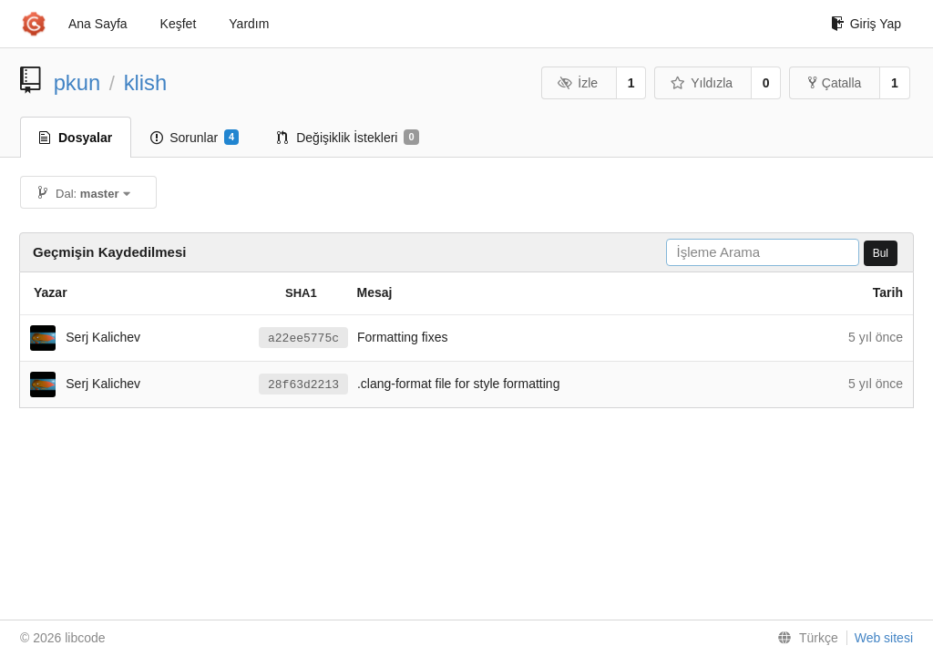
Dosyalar (75, 137)
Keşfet (178, 23)
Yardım (249, 23)
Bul (880, 253)
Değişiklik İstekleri (347, 137)
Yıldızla (702, 83)
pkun (77, 82)
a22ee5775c (303, 338)
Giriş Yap (866, 23)
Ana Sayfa (98, 23)
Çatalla (835, 83)
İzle (578, 83)
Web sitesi (884, 637)
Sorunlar (194, 137)
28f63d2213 (303, 385)
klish (146, 82)
